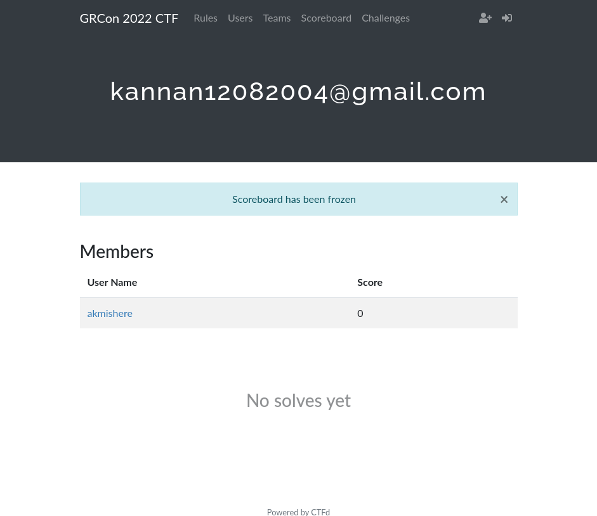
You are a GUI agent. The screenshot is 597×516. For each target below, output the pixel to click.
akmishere (110, 313)
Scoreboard (326, 17)
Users (240, 17)
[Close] (504, 199)
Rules (206, 17)
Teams (277, 17)
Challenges (386, 17)
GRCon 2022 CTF (129, 17)
